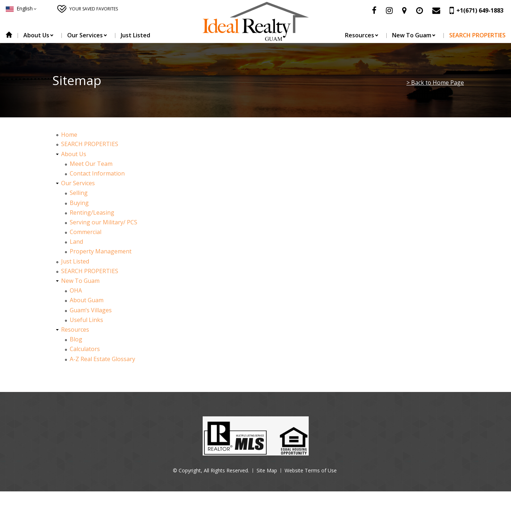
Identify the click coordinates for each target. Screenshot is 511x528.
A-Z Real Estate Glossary (102, 359)
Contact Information (97, 173)
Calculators (85, 349)
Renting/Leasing (92, 212)
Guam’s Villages (91, 310)
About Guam (86, 300)
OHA (76, 290)
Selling (79, 193)
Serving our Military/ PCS (103, 222)
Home (9, 35)
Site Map (267, 470)
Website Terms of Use (311, 470)
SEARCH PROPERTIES (477, 35)
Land (76, 242)
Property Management (101, 251)
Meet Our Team (91, 164)
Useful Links (86, 320)
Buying (79, 203)
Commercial (85, 232)
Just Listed (135, 35)
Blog (76, 339)
